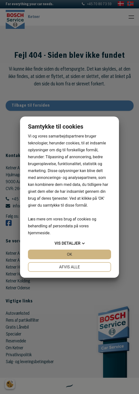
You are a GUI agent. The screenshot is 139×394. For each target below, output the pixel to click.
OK (69, 254)
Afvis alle (69, 267)
